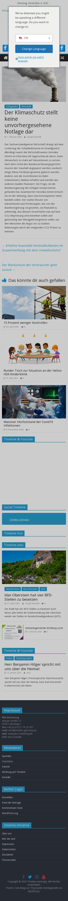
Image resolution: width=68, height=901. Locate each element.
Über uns (7, 833)
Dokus (9, 658)
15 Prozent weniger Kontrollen (25, 323)
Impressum (8, 844)
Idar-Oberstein (30, 589)
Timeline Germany (19, 519)
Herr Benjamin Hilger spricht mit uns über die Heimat (32, 666)
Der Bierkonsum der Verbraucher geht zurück (29, 267)
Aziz (28, 672)
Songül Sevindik (34, 136)
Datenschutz (9, 849)
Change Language (34, 49)
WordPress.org (10, 813)
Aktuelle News (12, 589)
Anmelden (7, 797)
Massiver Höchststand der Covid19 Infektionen (28, 423)
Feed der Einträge (11, 802)
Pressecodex (9, 859)
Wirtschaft (26, 106)
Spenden (6, 756)
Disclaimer (7, 854)
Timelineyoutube (24, 658)
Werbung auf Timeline (14, 771)
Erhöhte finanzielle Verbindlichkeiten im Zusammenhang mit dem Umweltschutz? (32, 248)
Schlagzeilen (12, 106)
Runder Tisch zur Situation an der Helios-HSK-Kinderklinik (33, 372)
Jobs (43, 589)
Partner (6, 766)
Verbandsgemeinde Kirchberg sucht (44, 628)
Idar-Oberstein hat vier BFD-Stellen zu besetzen (28, 597)
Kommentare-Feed (12, 807)
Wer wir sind (8, 838)
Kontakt (6, 777)
